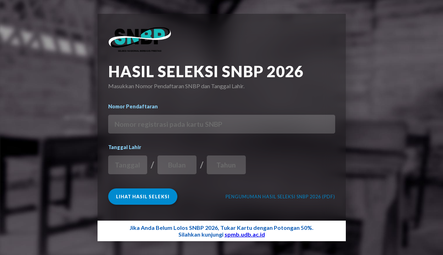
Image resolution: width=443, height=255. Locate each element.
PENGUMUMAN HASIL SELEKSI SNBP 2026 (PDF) (280, 196)
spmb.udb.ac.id (245, 234)
